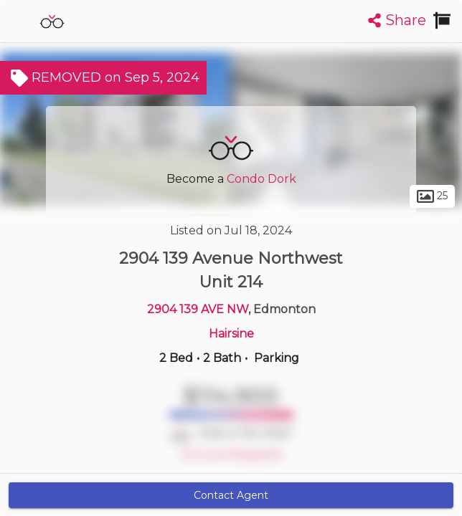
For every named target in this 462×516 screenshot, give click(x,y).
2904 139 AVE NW (197, 309)
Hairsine (231, 333)
